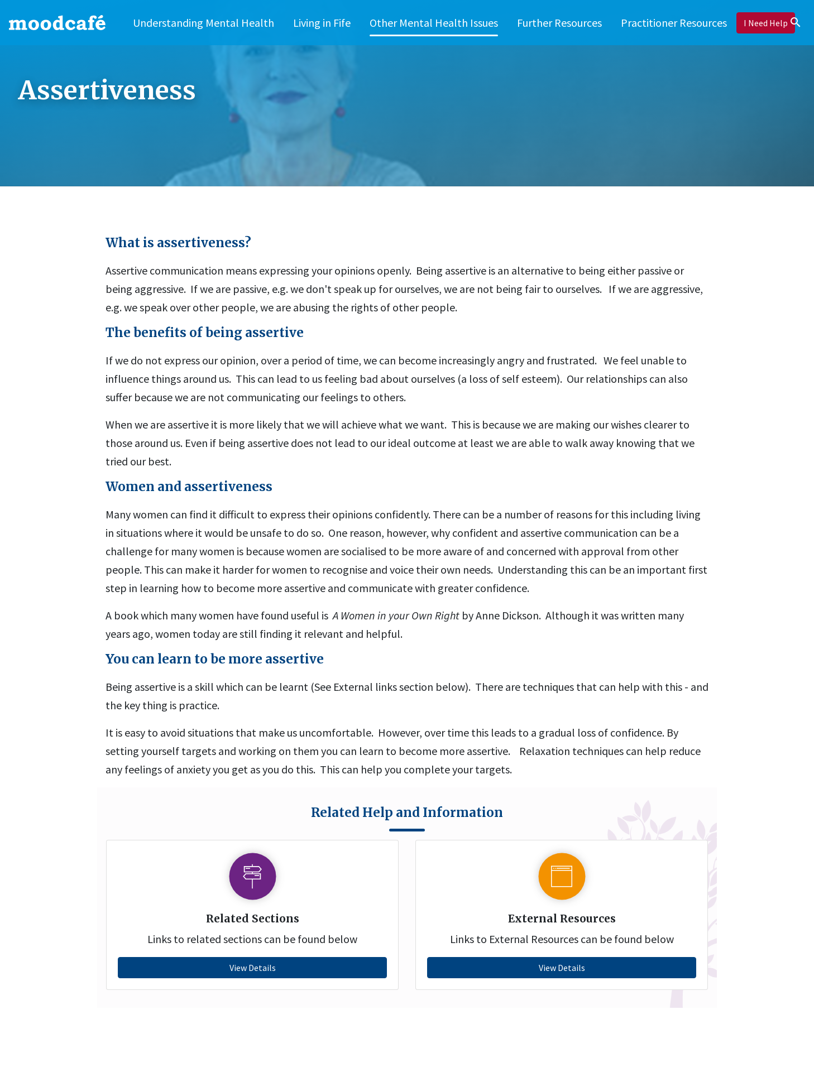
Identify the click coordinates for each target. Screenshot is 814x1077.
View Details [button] (252, 967)
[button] (322, 22)
